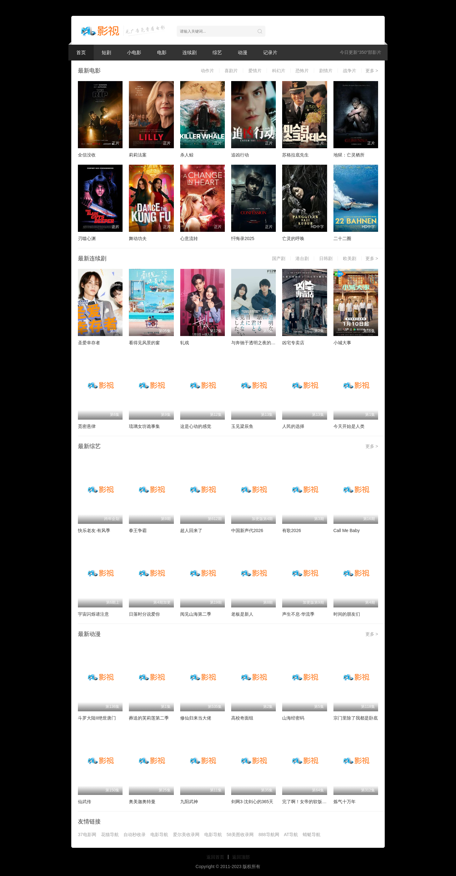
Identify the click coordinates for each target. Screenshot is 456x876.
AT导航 (291, 834)
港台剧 (302, 258)
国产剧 (278, 258)
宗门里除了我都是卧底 (355, 717)
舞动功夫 (138, 238)
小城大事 (342, 342)
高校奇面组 (242, 717)
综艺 (217, 52)
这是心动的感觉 (195, 426)
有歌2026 (291, 530)
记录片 (270, 52)
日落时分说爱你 (144, 614)
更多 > (371, 70)
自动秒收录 (135, 834)
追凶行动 (240, 154)
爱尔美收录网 (186, 834)
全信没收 (87, 154)
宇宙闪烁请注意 (93, 614)
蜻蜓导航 (311, 834)
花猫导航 (110, 834)
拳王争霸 (138, 530)
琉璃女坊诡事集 (144, 426)
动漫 (242, 52)
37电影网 (87, 834)
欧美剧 (349, 258)
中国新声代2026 (247, 530)
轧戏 (184, 342)
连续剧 (189, 52)
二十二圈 (342, 238)
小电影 (134, 52)
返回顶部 (241, 857)
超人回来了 (191, 530)
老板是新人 (242, 614)
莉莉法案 (138, 154)
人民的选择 (293, 426)
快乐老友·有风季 (94, 530)
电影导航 (159, 834)
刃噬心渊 (87, 238)
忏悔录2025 (242, 238)
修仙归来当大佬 (195, 717)
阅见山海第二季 (195, 614)
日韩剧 (325, 258)
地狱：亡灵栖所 (348, 154)
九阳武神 (189, 801)
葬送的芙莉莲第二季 (149, 717)
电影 (162, 52)
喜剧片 (231, 70)
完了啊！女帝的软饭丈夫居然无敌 (315, 801)
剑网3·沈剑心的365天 (252, 801)
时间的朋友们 (346, 614)
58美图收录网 (240, 834)
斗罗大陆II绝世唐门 (97, 717)
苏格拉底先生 (295, 154)
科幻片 (278, 70)
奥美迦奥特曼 (142, 801)
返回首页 (215, 857)
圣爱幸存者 (89, 342)
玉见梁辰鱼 (242, 426)
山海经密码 (293, 717)
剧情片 (325, 70)
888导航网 (268, 834)
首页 (81, 52)
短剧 (106, 52)
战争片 (349, 70)
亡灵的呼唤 (293, 238)
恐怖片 (302, 70)
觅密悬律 (87, 426)
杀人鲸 (186, 154)
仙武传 (84, 801)
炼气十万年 (344, 801)
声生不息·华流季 (298, 614)
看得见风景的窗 (144, 342)
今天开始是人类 (348, 426)
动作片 (207, 70)
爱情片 (255, 70)
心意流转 (189, 238)
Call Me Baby (346, 530)
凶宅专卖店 (293, 342)
